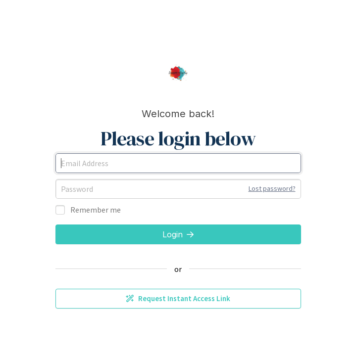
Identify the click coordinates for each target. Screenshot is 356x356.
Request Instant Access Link (178, 298)
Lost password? (272, 188)
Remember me (95, 210)
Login (178, 234)
